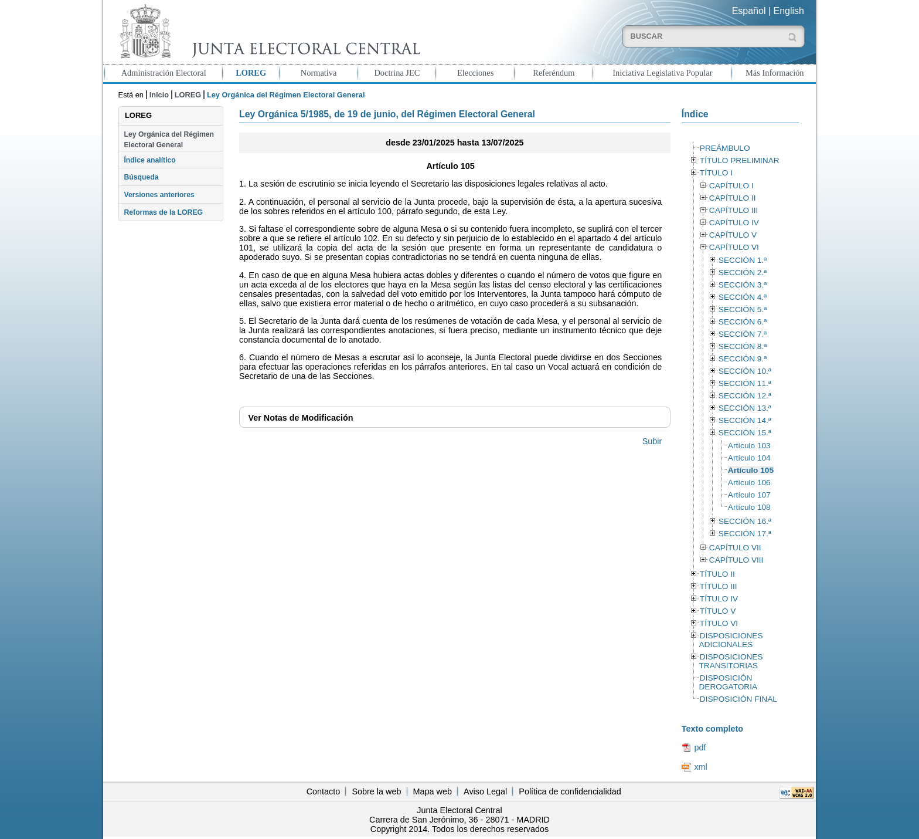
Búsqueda (141, 177)
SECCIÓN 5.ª (743, 309)
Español (749, 11)
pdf (700, 747)
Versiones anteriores (159, 195)
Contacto (324, 791)
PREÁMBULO (725, 148)
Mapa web (432, 791)
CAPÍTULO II (732, 198)
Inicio (159, 94)
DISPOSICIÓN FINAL (738, 699)
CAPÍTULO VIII (736, 560)
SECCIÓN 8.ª (743, 346)
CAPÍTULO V (733, 235)
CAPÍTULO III (733, 210)
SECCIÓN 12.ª (745, 395)
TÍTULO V (718, 611)
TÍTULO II (717, 574)
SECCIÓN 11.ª (745, 383)
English (789, 11)
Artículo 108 (749, 507)
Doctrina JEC (397, 72)
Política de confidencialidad (570, 791)
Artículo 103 (749, 445)
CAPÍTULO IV (734, 222)
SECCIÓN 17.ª (745, 533)
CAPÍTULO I (731, 185)
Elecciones (475, 72)
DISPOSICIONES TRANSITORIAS (731, 661)
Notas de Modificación (300, 417)
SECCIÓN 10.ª (745, 371)
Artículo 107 (749, 494)
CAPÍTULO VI (734, 247)
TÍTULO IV (719, 598)
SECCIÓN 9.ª (743, 358)
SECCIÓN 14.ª (745, 420)
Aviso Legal (485, 791)
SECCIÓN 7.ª (743, 334)
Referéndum (553, 72)
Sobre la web (376, 791)
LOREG (251, 72)
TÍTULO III (718, 586)
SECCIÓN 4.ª (743, 297)
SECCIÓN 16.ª (745, 521)
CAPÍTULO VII (735, 547)
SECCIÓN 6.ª (743, 321)
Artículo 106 (749, 482)
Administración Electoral (163, 72)
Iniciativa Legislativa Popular (662, 72)
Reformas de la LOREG (163, 212)
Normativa (319, 72)
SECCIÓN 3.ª (743, 284)
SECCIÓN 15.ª (745, 432)
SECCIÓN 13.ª (745, 408)
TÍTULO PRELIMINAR (740, 160)
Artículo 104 (749, 458)
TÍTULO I (716, 172)
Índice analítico (149, 160)
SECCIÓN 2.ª (743, 272)
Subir (652, 441)
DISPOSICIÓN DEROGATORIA (728, 682)
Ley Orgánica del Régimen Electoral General (169, 139)
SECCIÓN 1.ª (743, 260)
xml (700, 767)
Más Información (775, 72)
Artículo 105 (751, 470)
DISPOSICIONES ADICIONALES (731, 640)
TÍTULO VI (719, 623)
